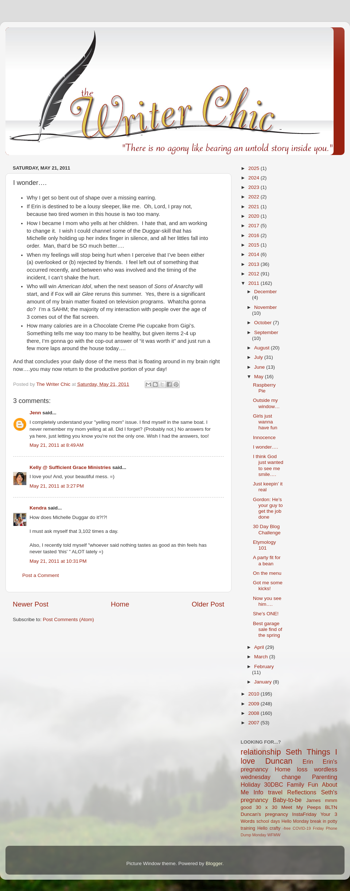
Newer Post (30, 604)
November (265, 307)
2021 (254, 206)
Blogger (214, 863)
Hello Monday (295, 821)
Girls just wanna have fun (265, 421)
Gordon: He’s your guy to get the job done (268, 508)
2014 (254, 254)
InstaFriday (304, 814)
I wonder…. (265, 447)
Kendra (38, 508)
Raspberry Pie (264, 388)
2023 (254, 187)
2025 (254, 168)
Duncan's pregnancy (264, 814)
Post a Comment (40, 575)
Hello (262, 828)
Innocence (264, 437)
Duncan (278, 761)
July (259, 357)
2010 (254, 694)
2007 (254, 722)
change (291, 777)
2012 (254, 273)
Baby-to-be (287, 800)
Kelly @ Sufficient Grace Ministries (70, 467)
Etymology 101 (264, 545)
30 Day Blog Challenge (267, 529)
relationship (261, 751)
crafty (274, 828)
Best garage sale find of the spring (267, 629)
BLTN (331, 807)
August (262, 347)
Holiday (250, 784)
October (263, 322)
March (261, 656)
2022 (254, 196)
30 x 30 (266, 807)
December (265, 291)
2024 (254, 178)
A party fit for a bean (267, 560)
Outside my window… (266, 403)
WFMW (273, 835)
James (313, 800)
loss (302, 769)
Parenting (324, 777)
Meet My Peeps (301, 807)
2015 (254, 245)
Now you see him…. (267, 601)
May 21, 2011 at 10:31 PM (58, 561)
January (263, 682)
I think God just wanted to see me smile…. (268, 465)
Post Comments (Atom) (68, 619)
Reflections (301, 792)
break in (318, 821)
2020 (254, 216)
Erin (308, 761)
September (266, 332)
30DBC (273, 784)
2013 (254, 264)
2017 (254, 225)
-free (287, 828)
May (259, 376)
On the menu (267, 573)
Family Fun (302, 784)
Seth (294, 751)
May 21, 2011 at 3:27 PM (57, 486)
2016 (254, 235)
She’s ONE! (266, 613)
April (259, 647)
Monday (259, 835)
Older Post (208, 604)
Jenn (35, 412)
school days (268, 821)
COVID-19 (302, 828)
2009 (254, 703)
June (260, 367)
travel (275, 792)
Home (120, 604)
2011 (254, 283)
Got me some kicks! (268, 585)
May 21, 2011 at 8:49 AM (56, 445)
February (264, 666)
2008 (254, 713)
